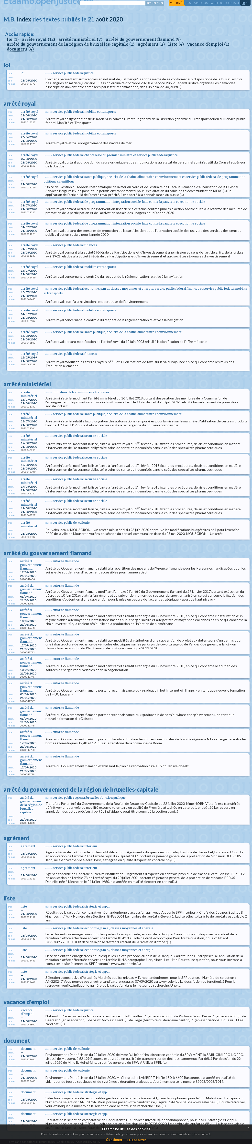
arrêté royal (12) (38, 39)
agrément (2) (151, 44)
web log (217, 2)
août (102, 19)
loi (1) (13, 39)
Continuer (114, 1139)
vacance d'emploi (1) (208, 44)
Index (24, 19)
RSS (188, 2)
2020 (116, 19)
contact (232, 2)
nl (247, 2)
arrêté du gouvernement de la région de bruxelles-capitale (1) (70, 44)
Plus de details (136, 1140)
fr (243, 2)
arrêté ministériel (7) (80, 39)
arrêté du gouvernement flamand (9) (143, 39)
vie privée (176, 2)
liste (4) (176, 44)
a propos (201, 2)
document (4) (20, 49)
